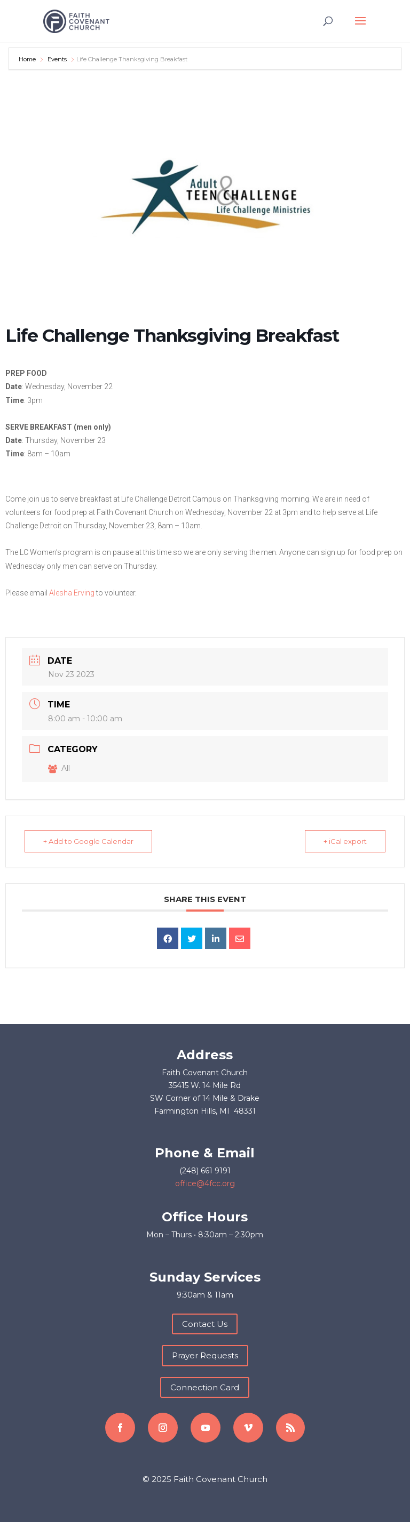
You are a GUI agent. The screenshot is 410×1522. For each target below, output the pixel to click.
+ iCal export (345, 841)
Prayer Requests (205, 1355)
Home (28, 59)
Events (57, 59)
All (59, 768)
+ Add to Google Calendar (88, 841)
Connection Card (204, 1387)
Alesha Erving (71, 593)
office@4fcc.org (205, 1183)
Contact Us (204, 1324)
